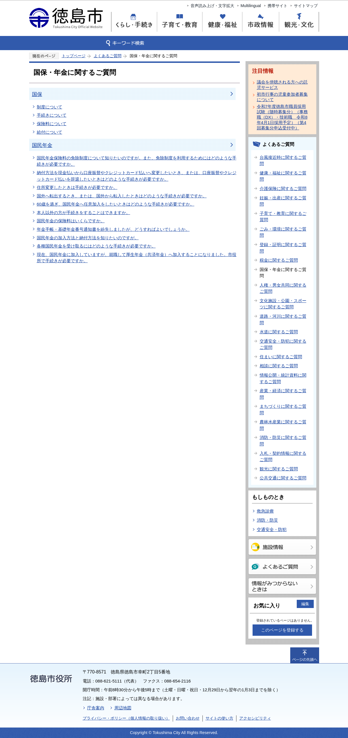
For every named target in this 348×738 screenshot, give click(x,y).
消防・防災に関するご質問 (283, 440)
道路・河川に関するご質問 (283, 319)
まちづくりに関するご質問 (283, 409)
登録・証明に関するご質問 (283, 247)
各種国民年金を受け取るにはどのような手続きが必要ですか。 (96, 246)
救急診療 (265, 511)
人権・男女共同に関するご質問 (283, 288)
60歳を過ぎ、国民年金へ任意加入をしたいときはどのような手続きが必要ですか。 (116, 204)
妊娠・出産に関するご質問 (283, 201)
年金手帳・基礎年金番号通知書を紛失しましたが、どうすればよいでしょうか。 (113, 229)
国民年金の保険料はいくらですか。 (71, 220)
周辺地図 (122, 707)
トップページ (74, 56)
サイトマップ (306, 5)
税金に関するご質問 (279, 260)
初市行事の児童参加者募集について (282, 97)
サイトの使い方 (219, 718)
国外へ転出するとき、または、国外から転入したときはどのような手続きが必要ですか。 (122, 195)
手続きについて (52, 115)
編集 (305, 604)
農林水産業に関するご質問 (283, 425)
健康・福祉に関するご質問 (283, 176)
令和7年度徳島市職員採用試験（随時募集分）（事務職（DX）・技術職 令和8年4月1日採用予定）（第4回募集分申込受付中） (282, 117)
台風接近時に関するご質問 (283, 160)
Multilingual (251, 5)
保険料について (52, 123)
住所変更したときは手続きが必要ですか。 (77, 187)
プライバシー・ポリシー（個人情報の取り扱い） (126, 718)
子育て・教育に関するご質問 (283, 216)
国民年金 (42, 145)
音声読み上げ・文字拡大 (212, 5)
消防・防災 (267, 520)
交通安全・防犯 (272, 529)
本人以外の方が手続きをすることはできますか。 (83, 212)
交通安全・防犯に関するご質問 (283, 344)
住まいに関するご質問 (281, 356)
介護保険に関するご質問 (283, 188)
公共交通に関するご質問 (283, 477)
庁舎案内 (95, 707)
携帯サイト (277, 5)
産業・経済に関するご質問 (283, 394)
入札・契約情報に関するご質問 (283, 456)
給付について (49, 132)
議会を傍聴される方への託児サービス (282, 85)
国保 (37, 94)
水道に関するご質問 (279, 331)
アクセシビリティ (255, 718)
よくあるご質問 (107, 56)
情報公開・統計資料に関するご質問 (283, 378)
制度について (49, 106)
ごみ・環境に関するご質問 (283, 232)
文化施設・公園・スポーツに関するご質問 (283, 304)
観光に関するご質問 (279, 468)
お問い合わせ (188, 718)
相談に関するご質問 (279, 365)
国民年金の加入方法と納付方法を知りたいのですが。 (88, 237)
